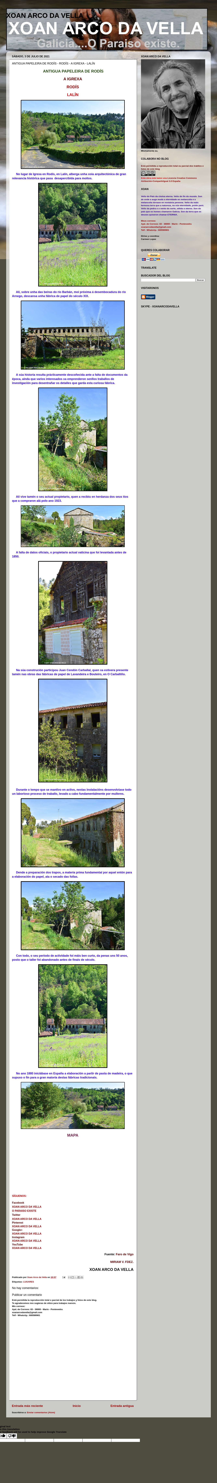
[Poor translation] (12, 1436)
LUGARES (28, 1282)
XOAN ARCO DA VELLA (44, 15)
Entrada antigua (122, 1406)
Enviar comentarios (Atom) (41, 1412)
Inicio (77, 1406)
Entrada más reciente (27, 1406)
